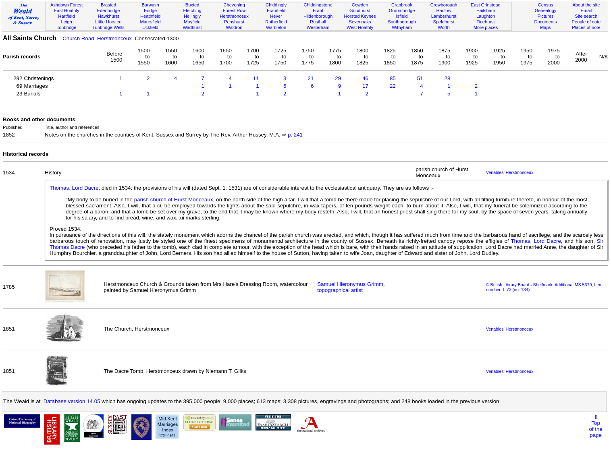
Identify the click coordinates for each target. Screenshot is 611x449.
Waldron (234, 27)
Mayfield (192, 21)
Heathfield (150, 16)
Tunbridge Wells (108, 27)
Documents (545, 21)
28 (448, 78)
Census (545, 4)
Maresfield (150, 21)
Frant (318, 10)
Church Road (78, 38)
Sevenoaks (360, 21)
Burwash (150, 4)
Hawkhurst (108, 16)
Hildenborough (318, 16)
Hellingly (192, 16)
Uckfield (150, 27)
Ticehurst (485, 21)
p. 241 (295, 135)
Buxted (192, 4)
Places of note (586, 27)
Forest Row (234, 10)
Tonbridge (67, 27)
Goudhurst (359, 10)
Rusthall (318, 21)
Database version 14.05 (72, 401)
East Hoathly (66, 10)
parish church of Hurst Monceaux (173, 200)
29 (338, 78)
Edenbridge (108, 10)
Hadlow (443, 10)
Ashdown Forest (66, 4)
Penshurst (234, 21)
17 (365, 86)
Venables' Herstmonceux (510, 172)
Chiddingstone (318, 4)
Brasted (108, 4)
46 (365, 78)
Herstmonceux (234, 16)
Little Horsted (108, 21)
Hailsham (485, 10)
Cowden (360, 4)
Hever (276, 16)
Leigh (66, 21)
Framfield (276, 10)
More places (486, 27)
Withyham (401, 27)
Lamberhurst (443, 16)
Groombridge (402, 10)
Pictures (545, 16)
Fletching (192, 10)
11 (256, 78)
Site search (586, 16)
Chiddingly (276, 4)
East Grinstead (485, 4)
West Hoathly (360, 27)
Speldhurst (443, 21)
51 (420, 78)
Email (586, 10)
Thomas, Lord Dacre (74, 188)
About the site (586, 4)
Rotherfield (276, 21)
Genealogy (546, 10)
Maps (545, 27)
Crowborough (443, 4)
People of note (586, 21)
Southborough (402, 21)
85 (393, 78)
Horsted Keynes (360, 16)
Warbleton (276, 27)
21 (311, 78)
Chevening (234, 4)
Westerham (318, 27)
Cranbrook (401, 4)
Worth (443, 27)
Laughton (485, 16)
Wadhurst (192, 27)
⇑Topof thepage (595, 426)
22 (393, 86)
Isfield (402, 16)
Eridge (150, 10)
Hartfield (66, 16)
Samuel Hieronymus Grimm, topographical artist (350, 287)
